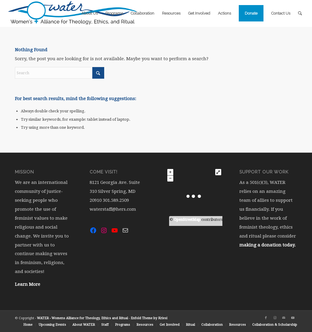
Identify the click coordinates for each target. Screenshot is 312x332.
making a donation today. (267, 245)
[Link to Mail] (283, 318)
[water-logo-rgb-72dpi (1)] (72, 13)
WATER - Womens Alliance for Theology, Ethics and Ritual (82, 318)
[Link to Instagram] (274, 318)
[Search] (300, 13)
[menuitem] (89, 13)
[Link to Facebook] (265, 318)
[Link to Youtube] (292, 318)
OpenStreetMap (187, 220)
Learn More (27, 284)
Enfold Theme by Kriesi (149, 318)
